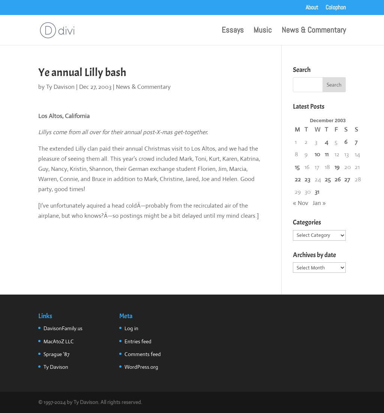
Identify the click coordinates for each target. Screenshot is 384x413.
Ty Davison (60, 87)
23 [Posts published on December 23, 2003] (307, 179)
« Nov (300, 203)
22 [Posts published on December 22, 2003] (298, 179)
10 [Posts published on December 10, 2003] (317, 154)
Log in (131, 328)
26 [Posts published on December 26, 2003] (337, 179)
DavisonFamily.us (63, 328)
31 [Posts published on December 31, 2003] (317, 192)
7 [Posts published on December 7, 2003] (356, 142)
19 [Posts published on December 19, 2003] (336, 167)
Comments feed (142, 354)
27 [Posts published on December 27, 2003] (347, 179)
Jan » (319, 203)
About (312, 7)
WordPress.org (141, 367)
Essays (233, 31)
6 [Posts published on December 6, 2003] (345, 142)
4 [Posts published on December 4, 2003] (326, 142)
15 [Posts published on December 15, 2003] (297, 167)
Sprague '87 (56, 354)
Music (263, 31)
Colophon (336, 7)
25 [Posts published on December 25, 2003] (328, 179)
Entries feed (138, 341)
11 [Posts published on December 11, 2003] (326, 154)
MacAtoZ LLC (59, 341)
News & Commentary (314, 31)
